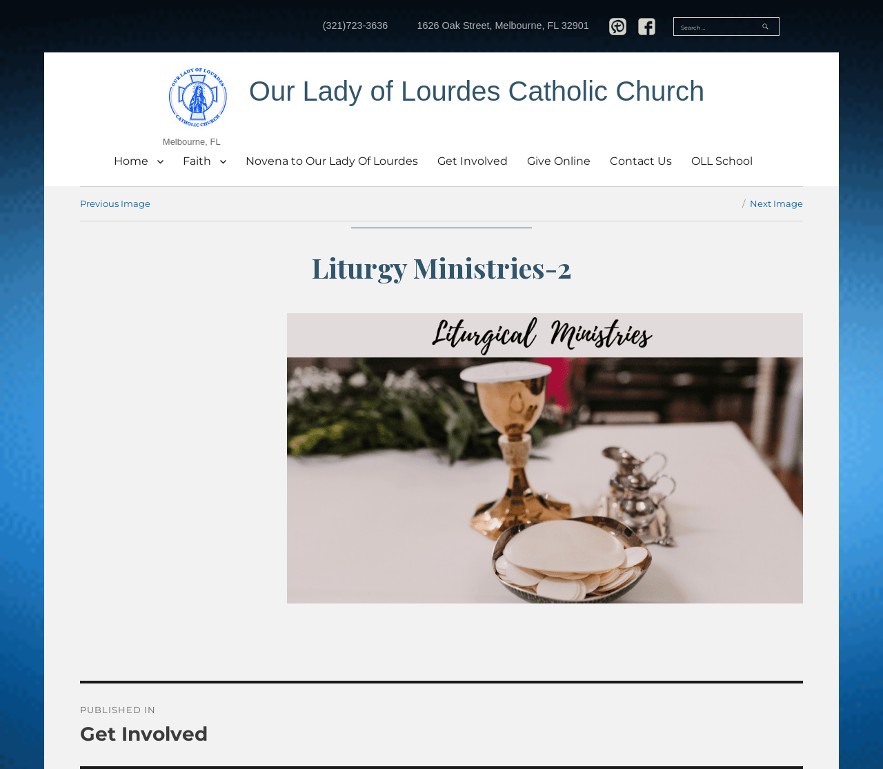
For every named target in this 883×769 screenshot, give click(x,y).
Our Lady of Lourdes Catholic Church (476, 91)
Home (131, 161)
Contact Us (641, 161)
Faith (197, 161)
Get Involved (472, 161)
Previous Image (115, 203)
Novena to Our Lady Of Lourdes (332, 161)
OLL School (722, 161)
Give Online (559, 161)
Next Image (776, 203)
